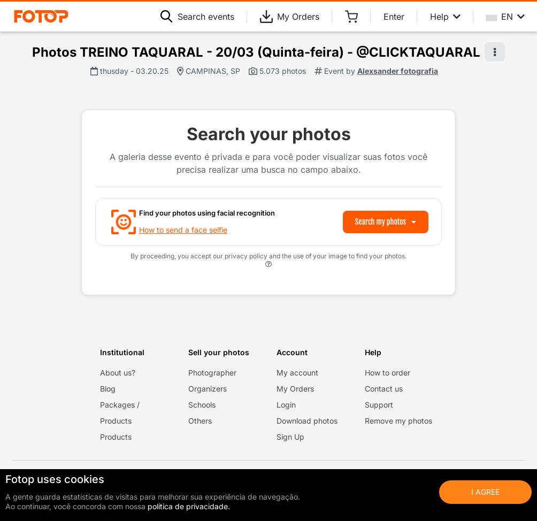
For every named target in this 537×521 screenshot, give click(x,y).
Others (200, 420)
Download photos (307, 420)
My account (297, 372)
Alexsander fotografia (397, 70)
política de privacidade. (189, 506)
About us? (117, 372)
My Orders (289, 16)
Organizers (207, 388)
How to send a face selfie (183, 229)
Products (116, 436)
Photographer (212, 372)
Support (379, 404)
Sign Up (290, 436)
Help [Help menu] (445, 16)
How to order (387, 372)
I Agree (485, 491)
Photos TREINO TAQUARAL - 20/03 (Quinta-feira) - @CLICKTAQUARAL (256, 52)
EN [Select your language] (505, 16)
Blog (108, 388)
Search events (197, 16)
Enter (393, 16)
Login (286, 404)
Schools (202, 404)
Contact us (384, 388)
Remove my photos (398, 420)
